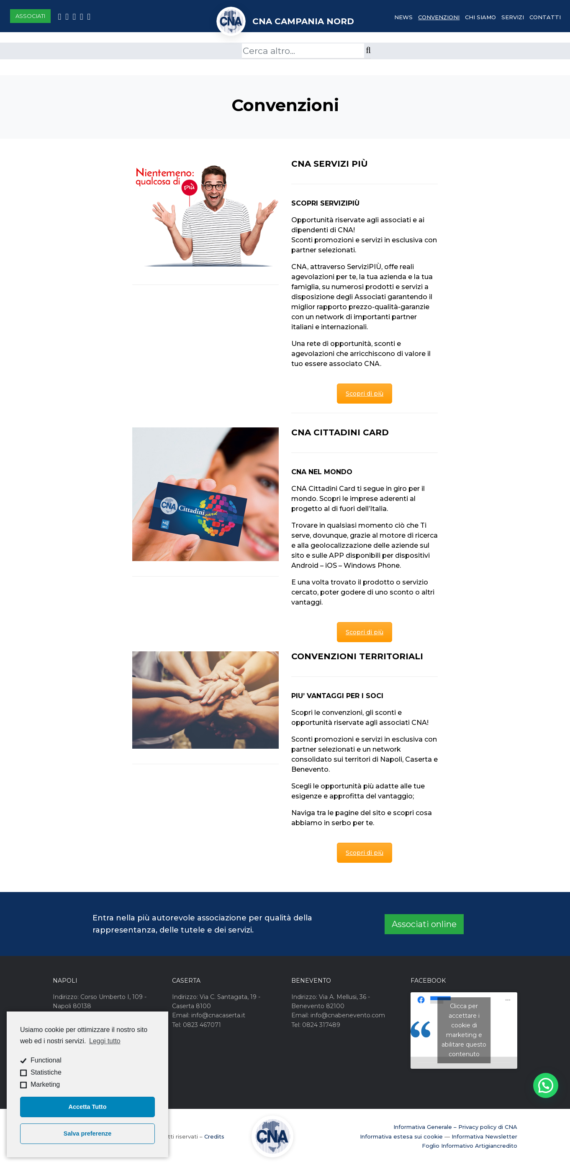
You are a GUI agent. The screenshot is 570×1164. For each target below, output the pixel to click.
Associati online (424, 924)
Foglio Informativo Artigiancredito (469, 1145)
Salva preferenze (87, 1133)
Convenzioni (439, 17)
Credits (214, 1136)
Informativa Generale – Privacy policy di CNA (455, 1126)
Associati (30, 16)
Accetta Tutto (88, 1106)
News (403, 17)
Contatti (545, 17)
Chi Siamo (480, 17)
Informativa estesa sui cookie (401, 1136)
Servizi (512, 17)
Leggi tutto (105, 1041)
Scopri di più (364, 393)
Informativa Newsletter (484, 1136)
